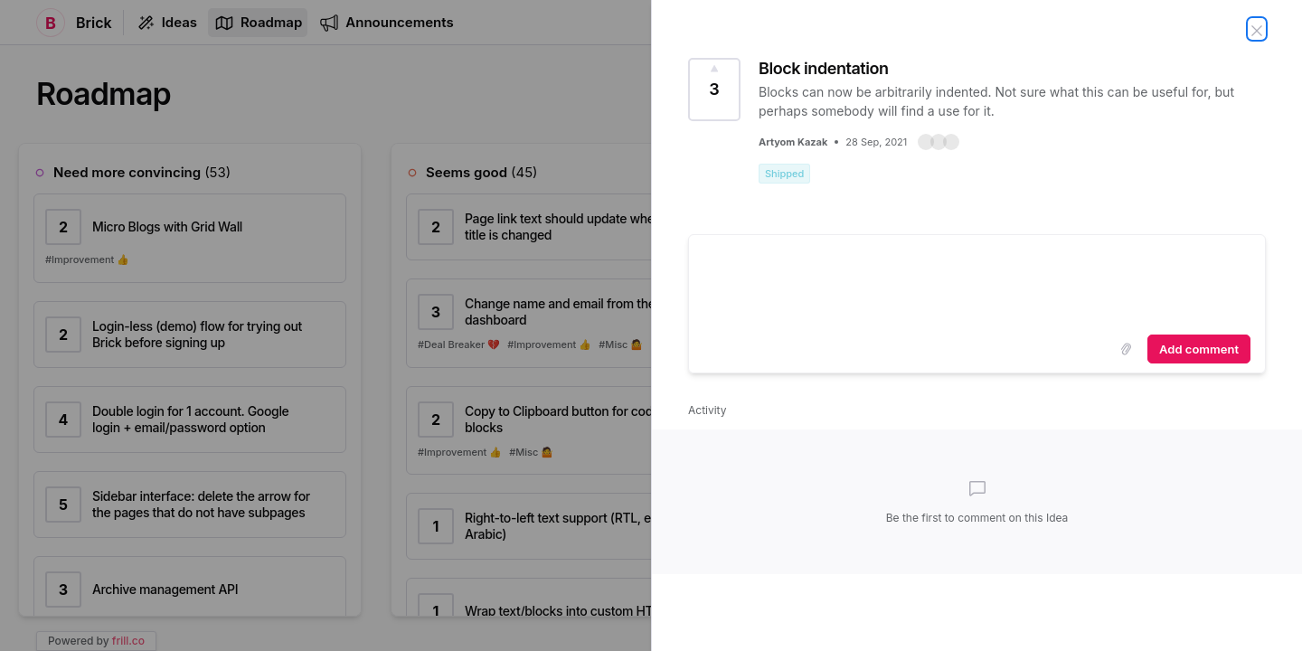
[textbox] (977, 281)
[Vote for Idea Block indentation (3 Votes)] (714, 89)
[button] (938, 142)
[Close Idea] (1257, 29)
